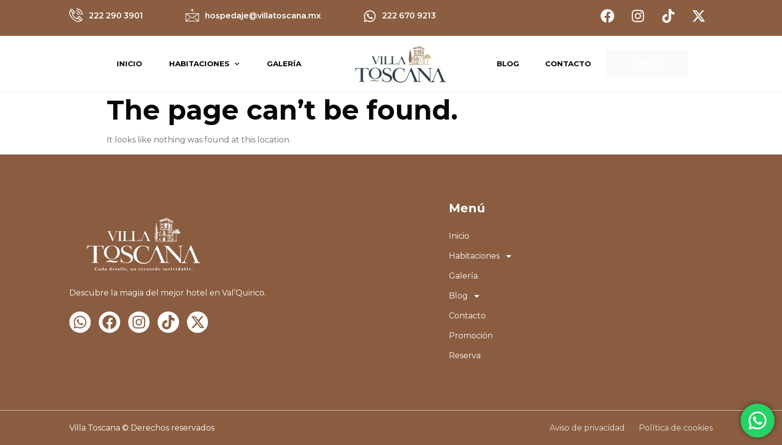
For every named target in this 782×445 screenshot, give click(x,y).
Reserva (465, 355)
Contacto (467, 315)
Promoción (471, 335)
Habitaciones (204, 64)
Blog (465, 296)
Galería (284, 63)
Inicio (129, 63)
